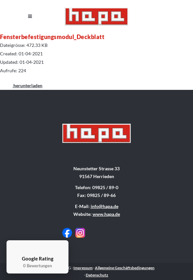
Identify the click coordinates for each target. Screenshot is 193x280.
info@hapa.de (104, 206)
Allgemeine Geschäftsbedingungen (125, 267)
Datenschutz (97, 275)
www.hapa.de (106, 214)
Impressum (83, 267)
